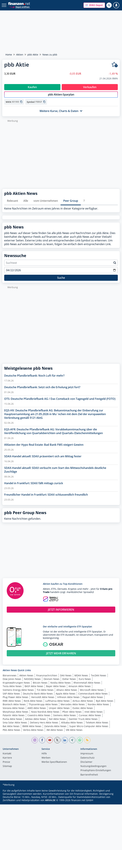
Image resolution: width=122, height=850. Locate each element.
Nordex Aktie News (98, 707)
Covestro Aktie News (38, 718)
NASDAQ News (32, 682)
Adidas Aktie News (35, 722)
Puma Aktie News (12, 722)
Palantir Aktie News (14, 718)
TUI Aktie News (45, 693)
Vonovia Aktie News (14, 711)
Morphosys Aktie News (15, 715)
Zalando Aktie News (55, 729)
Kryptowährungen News (16, 686)
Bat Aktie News (11, 729)
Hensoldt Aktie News (42, 700)
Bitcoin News (40, 686)
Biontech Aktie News (14, 707)
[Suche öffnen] (109, 5)
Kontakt (7, 757)
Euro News (85, 682)
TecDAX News (98, 679)
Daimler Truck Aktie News (83, 722)
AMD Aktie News (36, 711)
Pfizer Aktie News (72, 715)
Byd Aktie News (104, 704)
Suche (61, 281)
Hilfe (44, 757)
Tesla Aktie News (12, 689)
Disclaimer (86, 765)
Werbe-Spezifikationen (54, 765)
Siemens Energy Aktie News (18, 693)
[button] (94, 5)
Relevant (12, 204)
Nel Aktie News (57, 722)
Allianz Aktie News (66, 693)
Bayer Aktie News (56, 689)
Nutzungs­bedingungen (93, 769)
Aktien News (26, 679)
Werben (46, 761)
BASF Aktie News (34, 689)
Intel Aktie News (93, 715)
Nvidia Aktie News (60, 686)
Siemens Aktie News (64, 718)
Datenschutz (87, 761)
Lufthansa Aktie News (57, 704)
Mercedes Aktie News (73, 707)
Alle (25, 204)
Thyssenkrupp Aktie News (43, 707)
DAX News (66, 679)
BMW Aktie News (31, 729)
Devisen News (51, 682)
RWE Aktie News (12, 704)
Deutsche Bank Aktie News (38, 697)
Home (8, 54)
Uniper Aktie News (59, 711)
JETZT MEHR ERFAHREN (61, 657)
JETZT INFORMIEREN (61, 613)
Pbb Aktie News (11, 733)
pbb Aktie (32, 54)
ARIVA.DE (50, 803)
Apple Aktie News (65, 697)
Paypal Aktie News (92, 700)
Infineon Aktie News (68, 700)
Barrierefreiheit (89, 778)
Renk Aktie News (33, 704)
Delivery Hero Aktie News (44, 726)
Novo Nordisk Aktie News (45, 715)
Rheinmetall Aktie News (87, 686)
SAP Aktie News (11, 697)
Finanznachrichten (46, 679)
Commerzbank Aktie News (93, 697)
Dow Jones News (12, 682)
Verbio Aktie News (33, 733)
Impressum (86, 757)
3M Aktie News (54, 733)
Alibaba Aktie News (72, 726)
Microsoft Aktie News (92, 693)
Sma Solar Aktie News (15, 726)
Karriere (7, 761)
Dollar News (69, 682)
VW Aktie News (74, 733)
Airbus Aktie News (83, 704)
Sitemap (7, 769)
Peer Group (70, 204)
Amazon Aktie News (79, 689)
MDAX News (81, 679)
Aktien (19, 54)
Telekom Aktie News (97, 726)
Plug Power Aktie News (15, 700)
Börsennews (9, 679)
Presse (6, 765)
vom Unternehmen (45, 204)
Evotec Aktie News (83, 711)
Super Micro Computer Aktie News (88, 729)
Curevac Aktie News (90, 718)
